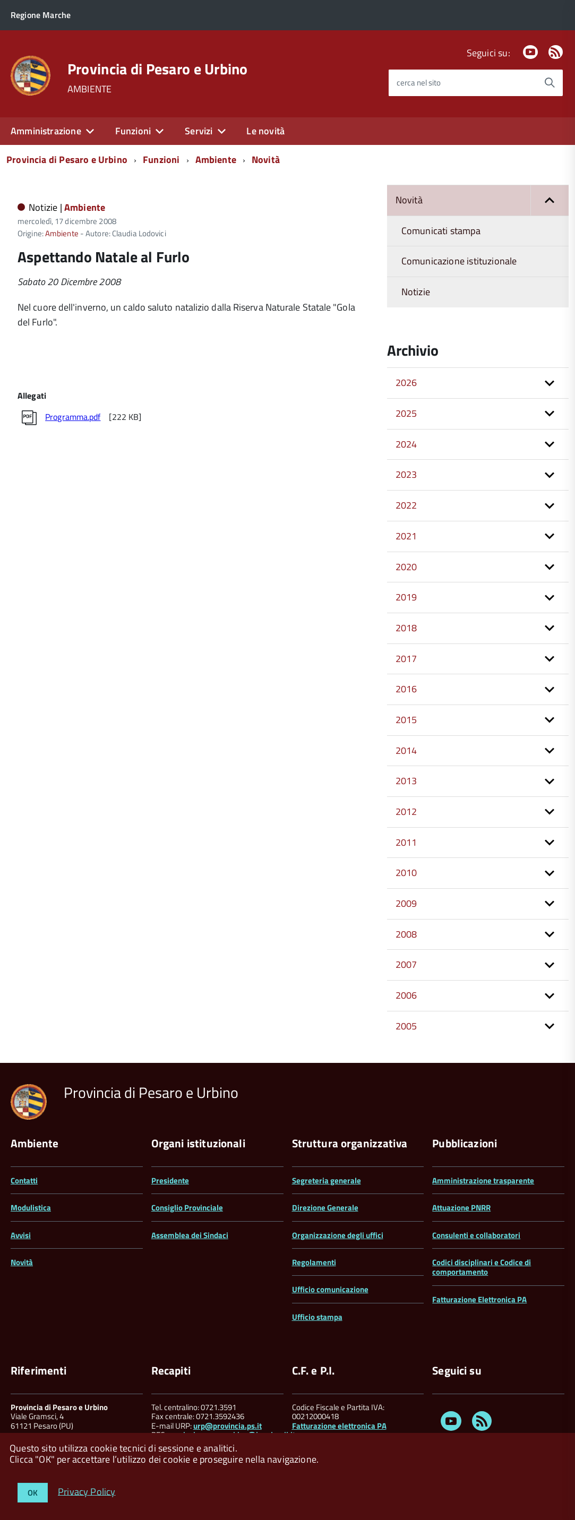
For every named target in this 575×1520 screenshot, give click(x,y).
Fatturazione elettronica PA (339, 1426)
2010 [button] (406, 872)
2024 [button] (406, 444)
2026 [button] (406, 382)
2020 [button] (406, 567)
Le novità (265, 131)
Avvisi (21, 1235)
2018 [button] (406, 628)
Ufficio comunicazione (330, 1289)
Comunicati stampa (440, 231)
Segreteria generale (326, 1180)
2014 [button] (406, 750)
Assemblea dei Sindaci (189, 1235)
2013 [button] (406, 781)
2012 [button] (406, 811)
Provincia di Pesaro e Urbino (157, 69)
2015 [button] (406, 719)
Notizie (415, 292)
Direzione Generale (325, 1207)
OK (33, 1493)
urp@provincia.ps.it (227, 1426)
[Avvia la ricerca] (549, 83)
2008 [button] (406, 934)
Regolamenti (314, 1262)
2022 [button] (406, 505)
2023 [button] (406, 474)
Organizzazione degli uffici (337, 1235)
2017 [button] (406, 658)
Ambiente (215, 159)
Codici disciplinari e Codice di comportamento (481, 1267)
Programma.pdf (72, 416)
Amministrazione (46, 131)
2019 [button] (406, 597)
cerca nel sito (419, 82)
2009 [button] (406, 903)
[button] (549, 200)
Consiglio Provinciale (187, 1207)
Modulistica (31, 1207)
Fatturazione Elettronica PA (479, 1299)
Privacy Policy (87, 1491)
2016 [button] (406, 689)
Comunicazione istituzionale (459, 261)
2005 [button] (406, 1026)
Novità (266, 159)
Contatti (24, 1180)
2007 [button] (406, 964)
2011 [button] (406, 842)
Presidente (170, 1180)
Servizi (198, 131)
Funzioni (133, 131)
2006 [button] (406, 995)
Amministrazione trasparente (483, 1180)
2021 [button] (406, 536)
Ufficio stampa (317, 1317)
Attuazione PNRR (461, 1207)
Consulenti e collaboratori (476, 1235)
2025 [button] (406, 413)
